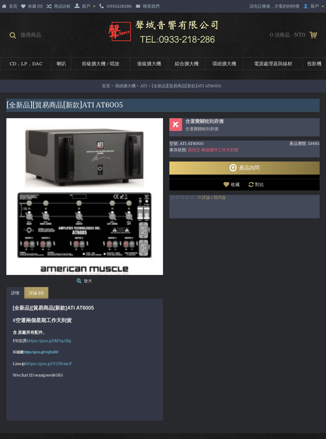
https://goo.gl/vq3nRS (41, 352)
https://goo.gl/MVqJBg (48, 340)
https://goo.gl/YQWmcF (48, 363)
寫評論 (219, 197)
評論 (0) (36, 293)
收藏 (235, 184)
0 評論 (204, 197)
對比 (259, 184)
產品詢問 (244, 168)
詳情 (15, 293)
